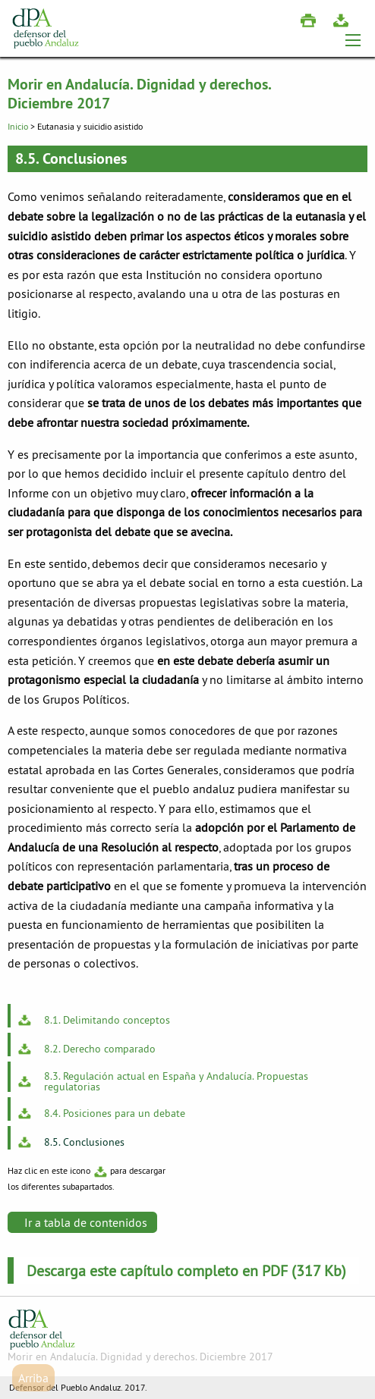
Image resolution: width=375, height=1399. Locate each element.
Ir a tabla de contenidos (85, 1222)
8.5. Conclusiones (84, 1141)
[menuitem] (187, 1015)
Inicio (18, 126)
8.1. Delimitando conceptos (107, 1019)
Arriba (33, 1377)
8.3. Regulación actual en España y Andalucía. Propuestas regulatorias (176, 1080)
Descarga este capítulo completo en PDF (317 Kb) (186, 1270)
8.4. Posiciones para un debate (114, 1112)
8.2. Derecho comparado (100, 1048)
